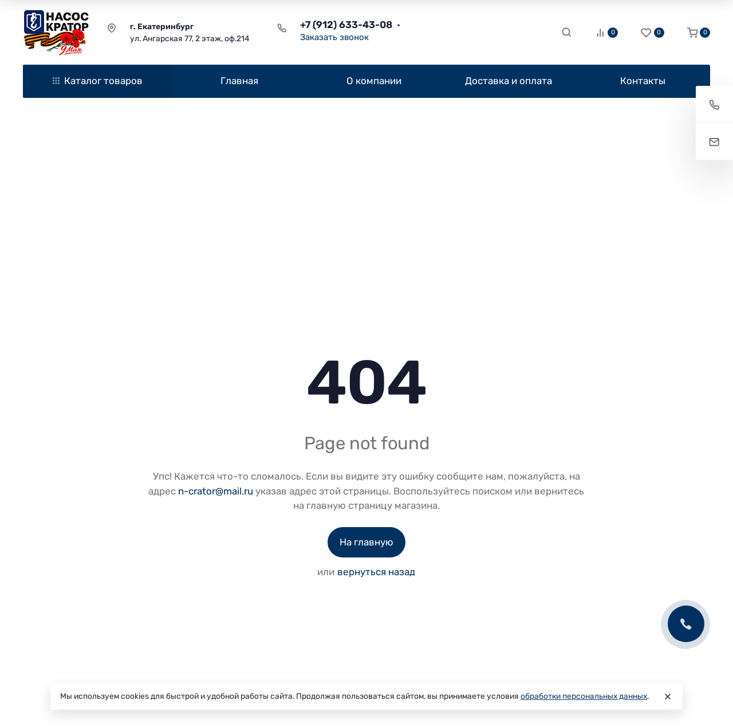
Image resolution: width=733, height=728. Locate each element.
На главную (366, 542)
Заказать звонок (334, 37)
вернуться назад (376, 571)
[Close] (667, 696)
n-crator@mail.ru (215, 491)
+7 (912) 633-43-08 (346, 24)
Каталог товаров (98, 80)
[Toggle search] (566, 32)
